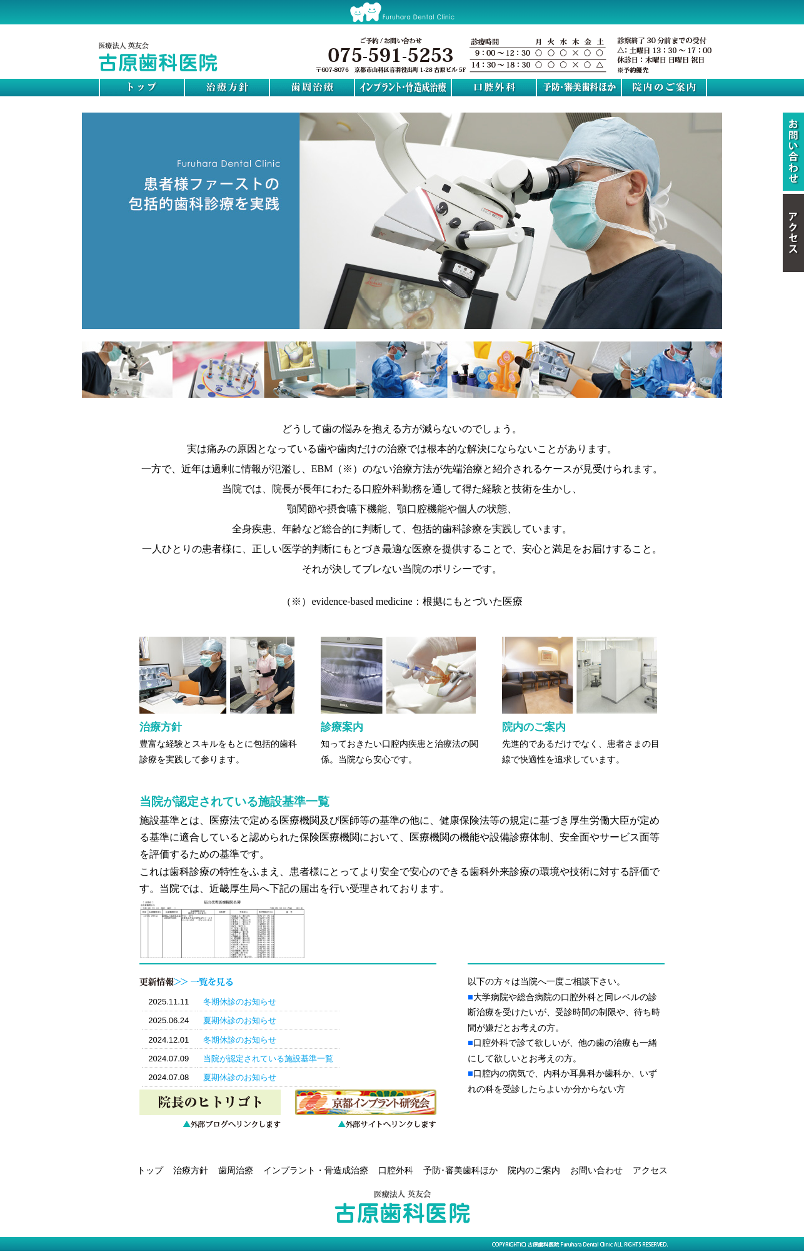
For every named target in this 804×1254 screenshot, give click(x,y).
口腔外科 (395, 1170)
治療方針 (190, 1170)
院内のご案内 (534, 1170)
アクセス (650, 1170)
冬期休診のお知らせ (239, 1001)
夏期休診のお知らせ (239, 1020)
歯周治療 (235, 1170)
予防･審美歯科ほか (460, 1170)
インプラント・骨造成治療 (315, 1170)
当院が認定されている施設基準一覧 (268, 1058)
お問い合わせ (596, 1170)
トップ (150, 1170)
